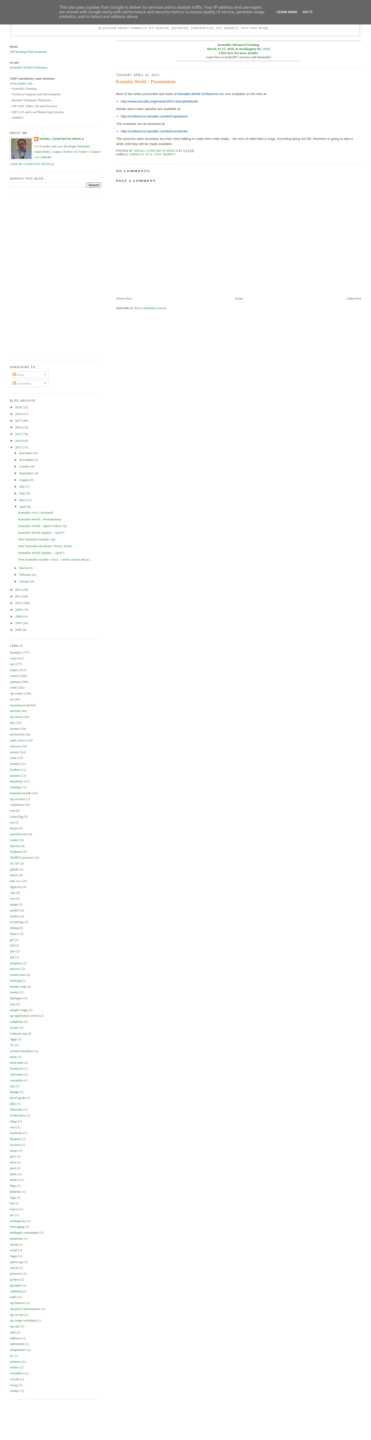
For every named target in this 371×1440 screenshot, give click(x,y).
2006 (18, 630)
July (22, 486)
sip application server (24, 1016)
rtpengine (16, 998)
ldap (12, 1186)
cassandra (16, 1080)
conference (17, 805)
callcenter (16, 1074)
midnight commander (24, 1232)
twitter (14, 1367)
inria (13, 1162)
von (12, 810)
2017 (18, 420)
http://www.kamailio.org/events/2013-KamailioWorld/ (159, 101)
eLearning (16, 922)
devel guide (17, 1098)
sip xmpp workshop (23, 1320)
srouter (14, 752)
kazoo (14, 875)
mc (12, 1215)
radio (13, 1297)
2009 (18, 610)
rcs (149, 154)
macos (14, 1209)
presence (15, 1273)
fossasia (15, 1145)
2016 (18, 427)
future (14, 1151)
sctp (12, 1004)
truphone (16, 851)
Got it (307, 12)
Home (239, 298)
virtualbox (16, 1373)
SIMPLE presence (22, 857)
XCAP (14, 863)
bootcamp (16, 1062)
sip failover (17, 1303)
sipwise (15, 846)
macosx (15, 969)
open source (18, 740)
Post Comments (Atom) (150, 308)
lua (12, 1203)
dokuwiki (16, 1109)
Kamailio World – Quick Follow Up (42, 526)
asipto (14, 670)
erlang (14, 928)
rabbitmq (16, 1291)
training (15, 787)
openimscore (18, 834)
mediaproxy (18, 1221)
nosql (13, 1250)
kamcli (14, 1180)
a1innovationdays (21, 1051)
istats (13, 1174)
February (25, 575)
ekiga (13, 1121)
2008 (18, 616)
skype (14, 828)
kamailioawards (20, 793)
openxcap (16, 1262)
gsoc (13, 1156)
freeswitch (17, 734)
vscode (14, 1379)
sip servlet (16, 1315)
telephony (16, 781)
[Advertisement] (30, 276)
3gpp (13, 1039)
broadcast (16, 1068)
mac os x (16, 881)
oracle (14, 1268)
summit (15, 775)
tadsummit (17, 1344)
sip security (17, 799)
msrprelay (16, 1238)
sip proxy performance (25, 1309)
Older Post (354, 298)
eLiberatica (17, 1115)
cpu (12, 1086)
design (14, 1092)
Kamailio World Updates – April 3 (41, 553)
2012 (18, 589)
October (25, 466)
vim (12, 893)
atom (13, 1057)
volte (13, 687)
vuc (12, 898)
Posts (18, 375)
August (24, 480)
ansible (14, 910)
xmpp (14, 904)
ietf (12, 945)
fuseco (14, 934)
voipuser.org (18, 1033)
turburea (15, 1361)
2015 (18, 434)
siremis (15, 729)
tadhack (15, 1338)
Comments (22, 383)
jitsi (12, 951)
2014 (18, 441)
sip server (16, 717)
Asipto (56, 152)
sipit (12, 1332)
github (14, 869)
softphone (16, 1021)
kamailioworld (19, 705)
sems (13, 758)
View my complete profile (32, 164)
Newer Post (123, 298)
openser (15, 682)
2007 (18, 623)
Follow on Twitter (75, 152)
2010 (18, 603)
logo (13, 1197)
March (24, 568)
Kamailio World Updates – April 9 (41, 533)
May (22, 500)
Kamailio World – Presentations (39, 519)
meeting (15, 980)
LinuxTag (16, 816)
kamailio (136, 154)
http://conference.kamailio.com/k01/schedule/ (154, 131)
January (24, 581)
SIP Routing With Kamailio (28, 52)
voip (157, 154)
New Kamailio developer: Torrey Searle (45, 546)
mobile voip (18, 986)
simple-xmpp (19, 1010)
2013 (18, 447)
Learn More (287, 12)
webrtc (169, 154)
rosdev (14, 840)
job (12, 957)
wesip (14, 1385)
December (26, 453)
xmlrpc (14, 1391)
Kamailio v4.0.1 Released (35, 512)
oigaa (13, 1256)
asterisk (15, 711)
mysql (14, 1244)
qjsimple (15, 1285)
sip (12, 664)
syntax (14, 1027)
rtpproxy (15, 887)
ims (12, 723)
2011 (18, 596)
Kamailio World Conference (198, 94)
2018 (18, 414)
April (23, 507)
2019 (18, 407)
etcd (12, 1127)
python (14, 1279)
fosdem (15, 770)
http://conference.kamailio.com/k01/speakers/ (154, 116)
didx (13, 1104)
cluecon (15, 746)
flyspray (15, 1139)
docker (14, 916)
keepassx (16, 963)
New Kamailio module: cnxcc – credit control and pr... (54, 559)
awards (14, 764)
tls (11, 1356)
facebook (16, 1133)
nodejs (14, 992)
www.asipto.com (21, 83)
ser (12, 699)
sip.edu (14, 1326)
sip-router (16, 693)
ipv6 (13, 1168)
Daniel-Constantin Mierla (61, 139)
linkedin (15, 1191)
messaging (17, 1227)
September (26, 473)
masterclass (17, 975)
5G (12, 1045)
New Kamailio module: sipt (36, 539)
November (26, 460)
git (11, 940)
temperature (18, 1350)
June (22, 493)
